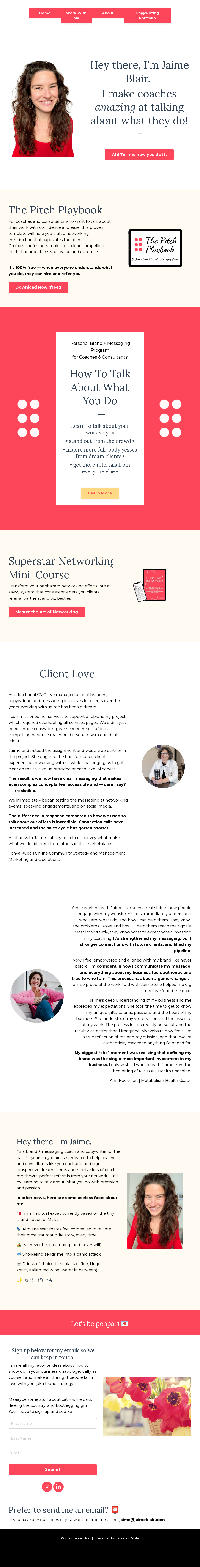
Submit (52, 1480)
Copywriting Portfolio (147, 15)
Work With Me (76, 15)
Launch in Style (127, 1549)
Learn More (100, 494)
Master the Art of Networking (47, 614)
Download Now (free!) (38, 288)
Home (44, 13)
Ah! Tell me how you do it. (139, 154)
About (107, 13)
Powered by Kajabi (100, 1560)
